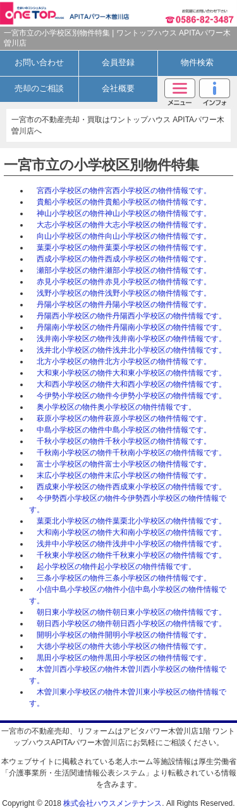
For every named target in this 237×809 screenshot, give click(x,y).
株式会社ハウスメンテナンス (112, 803)
